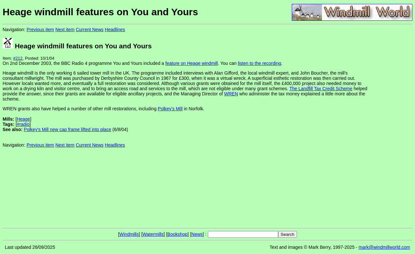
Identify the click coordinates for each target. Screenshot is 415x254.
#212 (18, 58)
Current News (90, 29)
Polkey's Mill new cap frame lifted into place (67, 129)
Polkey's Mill (170, 108)
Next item (65, 29)
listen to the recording (259, 63)
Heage (23, 119)
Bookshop (177, 234)
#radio (23, 124)
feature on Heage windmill (191, 63)
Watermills (153, 234)
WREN (231, 93)
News (197, 234)
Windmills (129, 234)
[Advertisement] (390, 126)
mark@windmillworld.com (384, 247)
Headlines (115, 29)
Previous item (40, 29)
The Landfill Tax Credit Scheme (321, 88)
